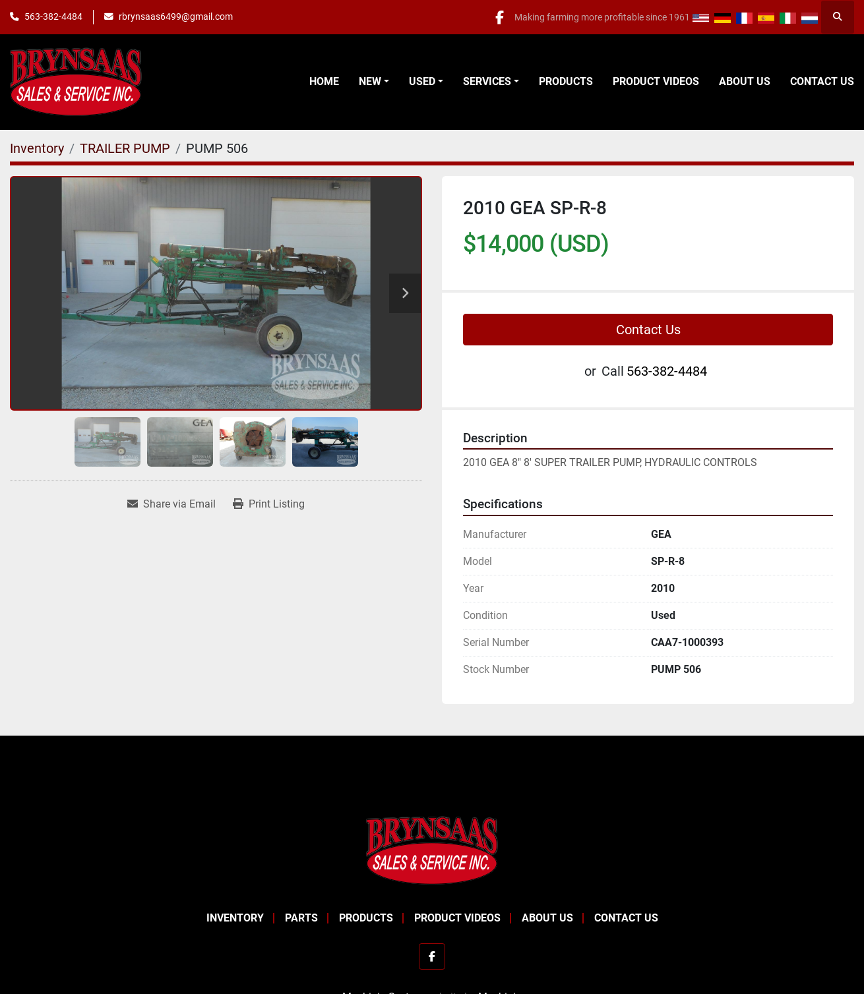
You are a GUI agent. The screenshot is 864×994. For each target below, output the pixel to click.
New (370, 81)
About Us (744, 81)
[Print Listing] (268, 504)
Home (324, 81)
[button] (374, 82)
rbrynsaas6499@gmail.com (176, 16)
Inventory (235, 918)
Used (422, 81)
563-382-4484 (53, 16)
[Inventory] (37, 148)
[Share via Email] (171, 504)
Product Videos (656, 81)
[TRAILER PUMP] (125, 148)
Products (566, 81)
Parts (301, 918)
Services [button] (487, 81)
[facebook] (497, 17)
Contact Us (822, 81)
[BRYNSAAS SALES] (432, 849)
